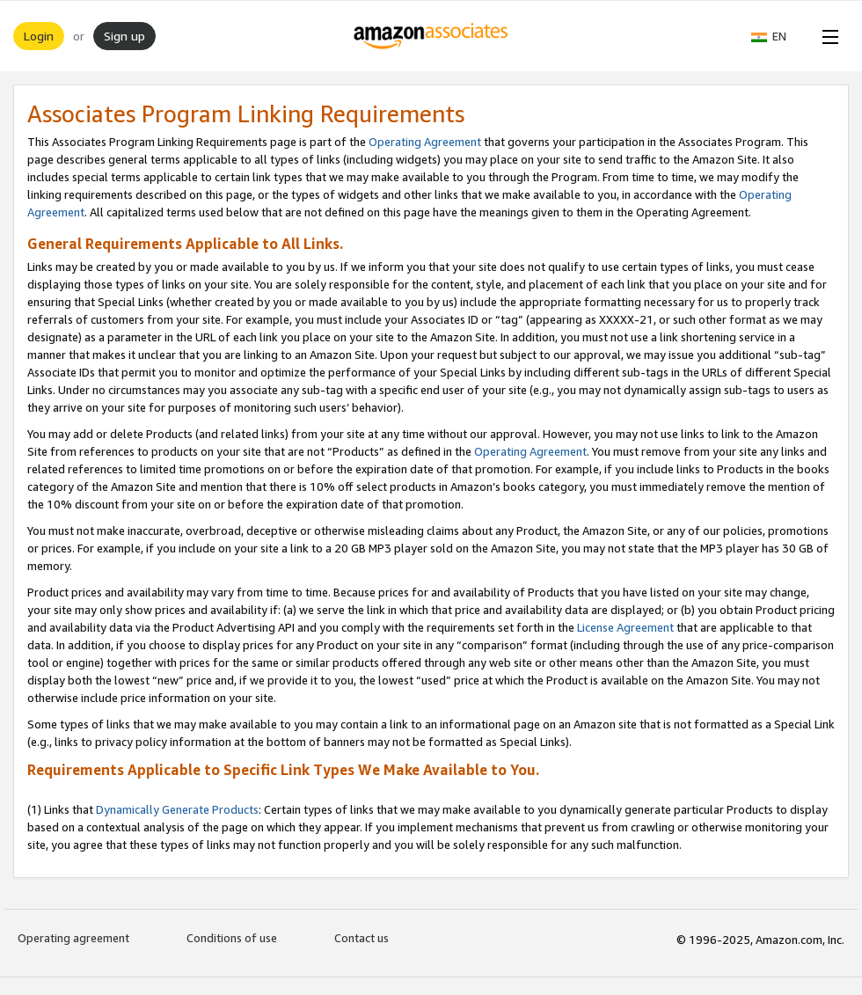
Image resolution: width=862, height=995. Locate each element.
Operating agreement (73, 938)
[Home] (431, 36)
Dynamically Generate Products (177, 809)
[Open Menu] (827, 36)
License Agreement (625, 627)
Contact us (361, 938)
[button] (777, 36)
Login (39, 35)
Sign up (124, 35)
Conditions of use (231, 938)
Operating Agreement (425, 142)
